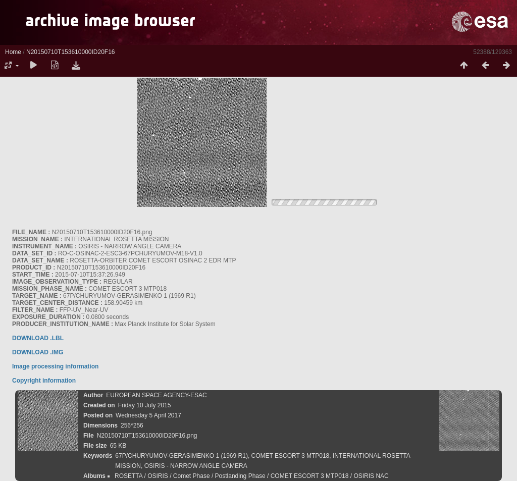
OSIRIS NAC (370, 475)
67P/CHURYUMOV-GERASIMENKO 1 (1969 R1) (181, 455)
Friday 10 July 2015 (144, 405)
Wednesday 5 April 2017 (148, 415)
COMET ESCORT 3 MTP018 (290, 455)
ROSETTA (128, 475)
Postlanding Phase (240, 475)
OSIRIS (157, 475)
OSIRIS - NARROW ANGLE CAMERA (195, 465)
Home (13, 52)
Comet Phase (191, 475)
